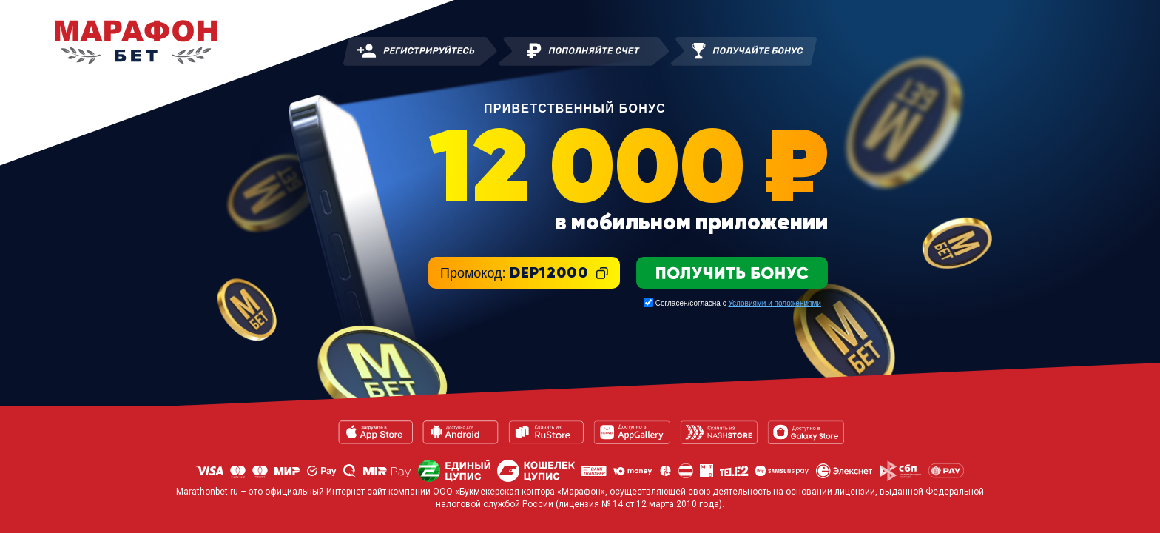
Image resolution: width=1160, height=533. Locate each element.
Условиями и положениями (774, 303)
